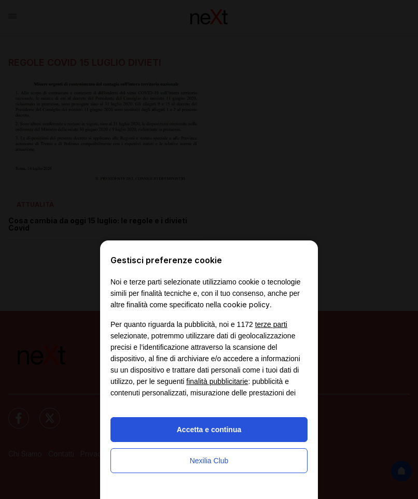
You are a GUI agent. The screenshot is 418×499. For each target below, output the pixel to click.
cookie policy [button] (246, 304)
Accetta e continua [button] (209, 429)
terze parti (271, 324)
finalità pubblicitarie (217, 381)
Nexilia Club (209, 461)
